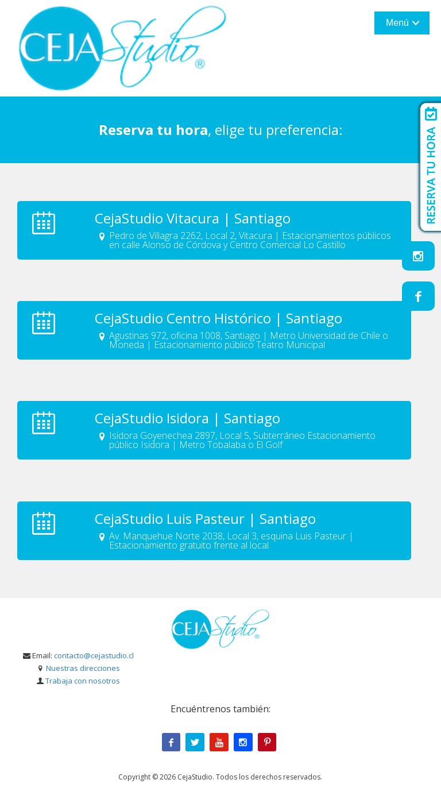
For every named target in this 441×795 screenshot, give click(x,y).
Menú (397, 23)
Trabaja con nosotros (82, 681)
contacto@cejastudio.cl (94, 655)
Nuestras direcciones (83, 668)
